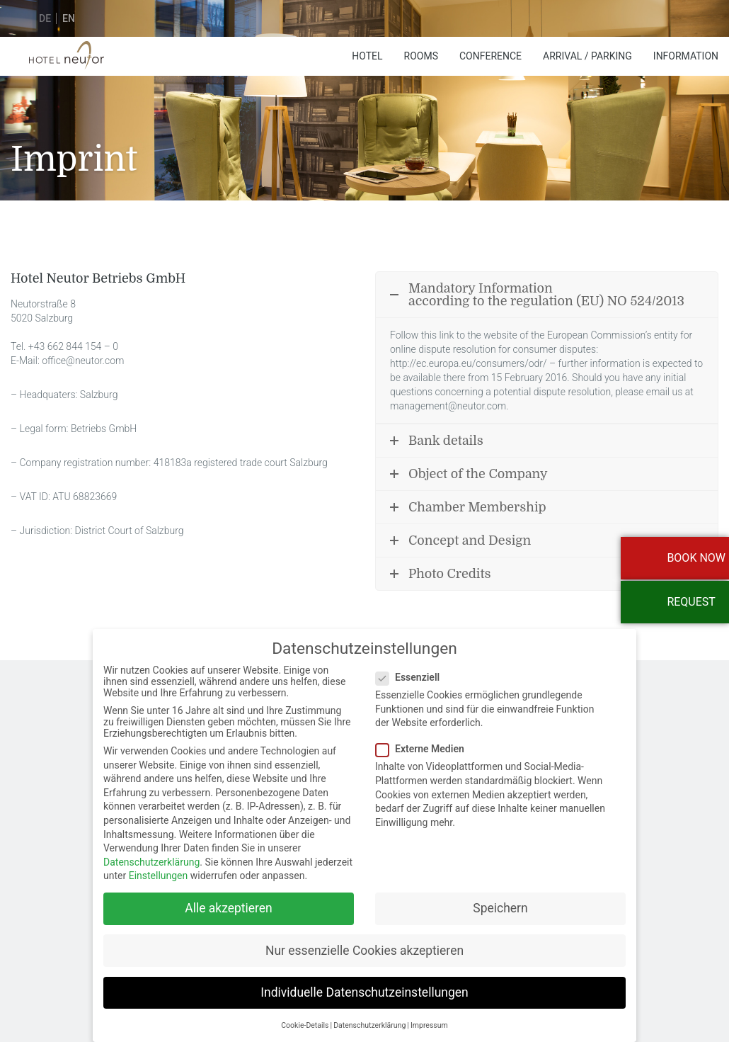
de (45, 18)
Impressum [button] (429, 1015)
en (68, 18)
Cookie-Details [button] (304, 1015)
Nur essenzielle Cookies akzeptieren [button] (364, 940)
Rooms (421, 56)
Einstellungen (158, 865)
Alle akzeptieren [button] (228, 898)
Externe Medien (424, 738)
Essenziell (412, 667)
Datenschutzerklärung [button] (369, 1015)
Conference (490, 56)
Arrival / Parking (587, 56)
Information (685, 56)
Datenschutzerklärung (151, 852)
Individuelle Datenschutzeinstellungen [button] (364, 982)
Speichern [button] (500, 898)
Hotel (367, 56)
